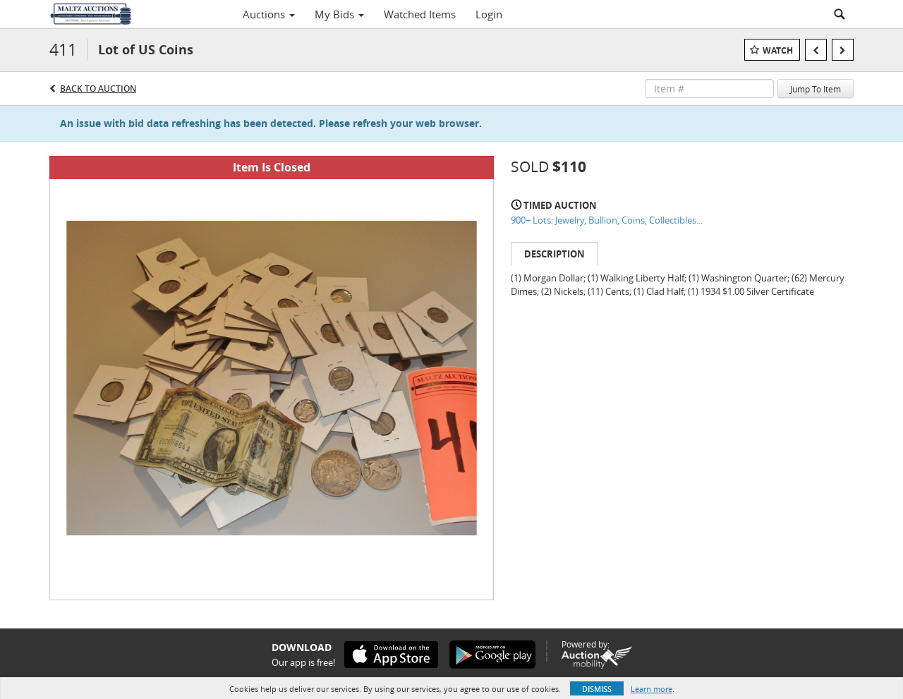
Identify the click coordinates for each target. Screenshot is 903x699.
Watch (778, 50)
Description (554, 254)
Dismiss (597, 688)
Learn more (651, 688)
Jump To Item (815, 89)
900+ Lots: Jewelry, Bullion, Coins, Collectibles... (607, 220)
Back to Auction (98, 89)
